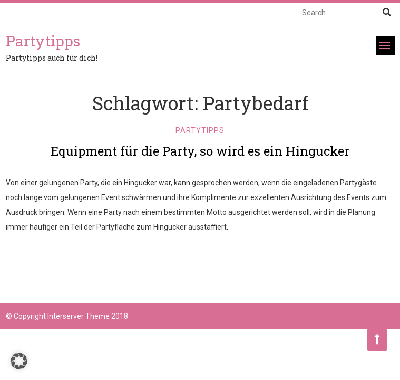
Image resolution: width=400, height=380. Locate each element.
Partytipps (200, 130)
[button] (19, 361)
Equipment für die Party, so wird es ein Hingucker (200, 150)
